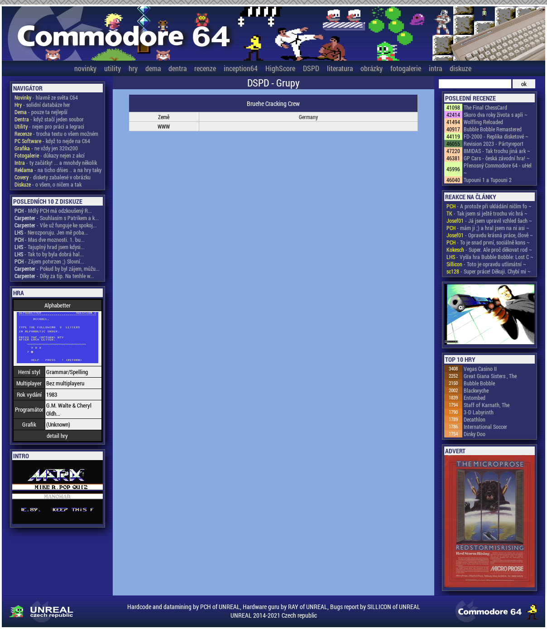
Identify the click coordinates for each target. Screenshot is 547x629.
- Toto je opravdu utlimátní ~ (486, 264)
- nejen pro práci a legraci (49, 126)
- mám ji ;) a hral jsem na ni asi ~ (487, 227)
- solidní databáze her (42, 104)
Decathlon (474, 419)
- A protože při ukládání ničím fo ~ (489, 206)
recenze (205, 68)
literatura (340, 68)
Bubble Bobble (479, 383)
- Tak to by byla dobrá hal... (49, 254)
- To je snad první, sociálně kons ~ (488, 242)
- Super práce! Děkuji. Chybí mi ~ (488, 271)
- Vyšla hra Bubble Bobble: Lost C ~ (489, 256)
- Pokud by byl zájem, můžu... (57, 268)
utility (112, 68)
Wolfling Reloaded (483, 121)
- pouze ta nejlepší (40, 111)
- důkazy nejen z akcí (49, 155)
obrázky (371, 68)
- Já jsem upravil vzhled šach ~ (489, 220)
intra (435, 68)
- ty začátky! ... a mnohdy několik (55, 162)
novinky (85, 68)
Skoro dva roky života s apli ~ (496, 114)
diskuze (460, 68)
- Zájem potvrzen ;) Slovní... (49, 261)
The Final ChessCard (485, 107)
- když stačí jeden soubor (49, 119)
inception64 (241, 68)
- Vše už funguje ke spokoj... (55, 225)
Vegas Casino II (480, 368)
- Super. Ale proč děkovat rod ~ (489, 249)
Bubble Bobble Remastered (493, 129)
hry (133, 68)
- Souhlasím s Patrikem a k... (56, 217)
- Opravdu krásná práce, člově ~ (489, 235)
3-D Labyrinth (479, 412)
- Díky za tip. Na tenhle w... (54, 275)
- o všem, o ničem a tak (48, 184)
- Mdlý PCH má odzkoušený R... (53, 210)
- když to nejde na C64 (52, 140)
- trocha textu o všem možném (56, 133)
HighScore (280, 68)
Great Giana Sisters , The (490, 375)
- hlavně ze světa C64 (46, 97)
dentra (177, 68)
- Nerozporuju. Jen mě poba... (51, 232)
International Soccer (485, 426)
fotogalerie (405, 68)
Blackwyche (476, 390)
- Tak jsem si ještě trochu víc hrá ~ (487, 213)
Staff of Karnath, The (486, 404)
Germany (308, 116)
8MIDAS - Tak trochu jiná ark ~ (497, 150)
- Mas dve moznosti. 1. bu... (49, 239)
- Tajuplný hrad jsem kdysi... (49, 246)
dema (153, 68)
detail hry (57, 436)
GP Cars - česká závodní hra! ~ (497, 158)
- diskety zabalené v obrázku (52, 177)
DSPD (311, 68)
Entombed (474, 397)
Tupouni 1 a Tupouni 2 (488, 179)
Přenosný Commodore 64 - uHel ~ (498, 169)
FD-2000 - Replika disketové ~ (496, 136)
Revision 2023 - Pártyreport (493, 143)
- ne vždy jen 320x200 (46, 148)
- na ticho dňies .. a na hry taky (57, 169)
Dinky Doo (474, 433)
